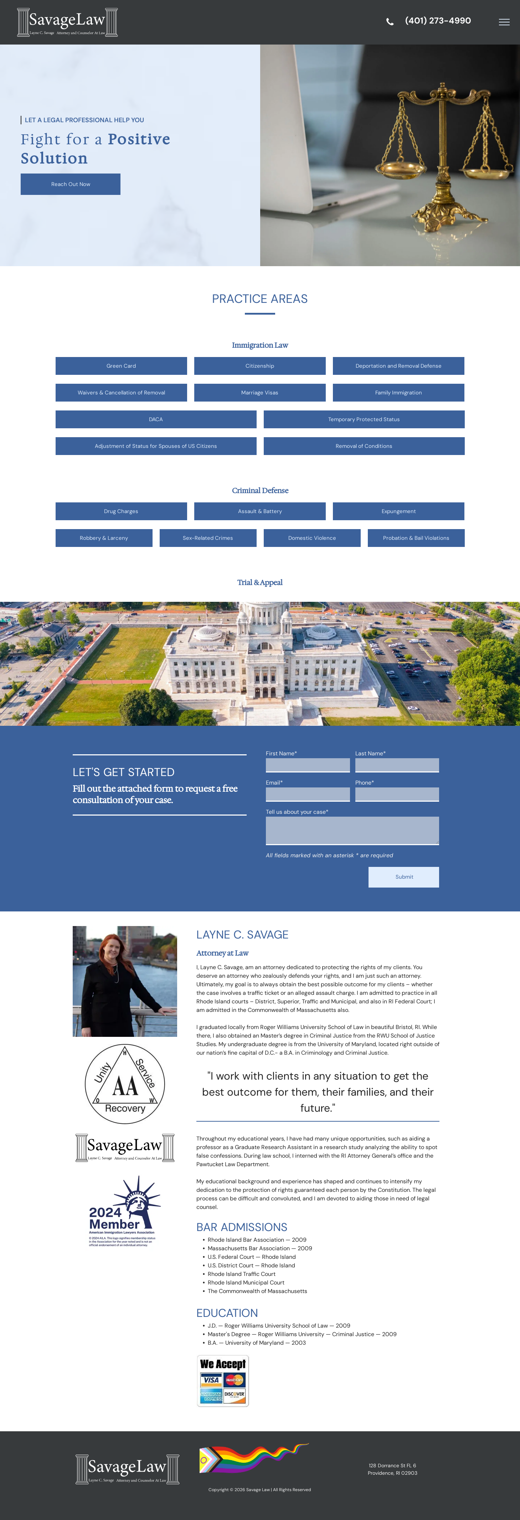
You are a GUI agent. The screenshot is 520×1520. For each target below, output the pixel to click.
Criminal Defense (260, 490)
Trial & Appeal (260, 582)
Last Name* (370, 753)
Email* (274, 782)
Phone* (364, 782)
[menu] (504, 22)
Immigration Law (260, 345)
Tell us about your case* (297, 812)
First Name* (281, 753)
